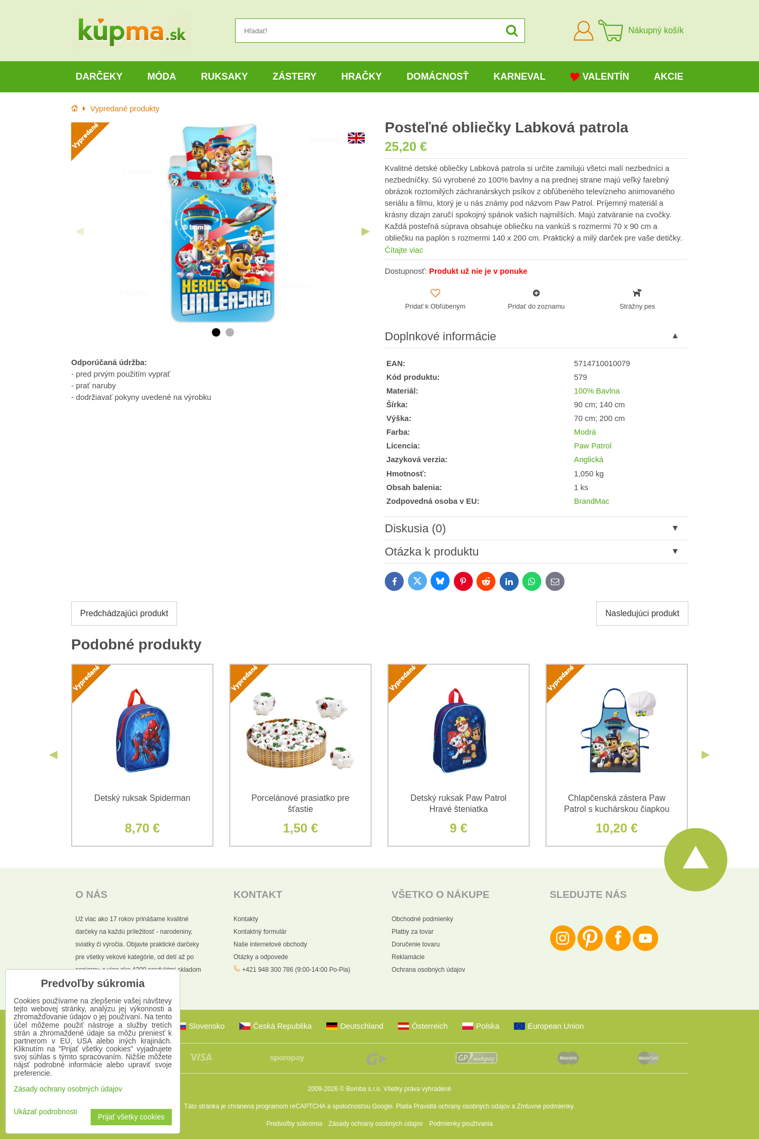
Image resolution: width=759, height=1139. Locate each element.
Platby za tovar (412, 931)
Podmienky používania (461, 1123)
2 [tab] (230, 332)
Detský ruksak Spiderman (142, 797)
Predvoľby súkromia (294, 1123)
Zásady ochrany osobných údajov (375, 1123)
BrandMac (591, 501)
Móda (161, 76)
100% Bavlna (597, 391)
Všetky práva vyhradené (417, 1089)
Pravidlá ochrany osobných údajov (462, 1106)
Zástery (294, 76)
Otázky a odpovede (260, 957)
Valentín (599, 77)
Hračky (361, 76)
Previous (79, 231)
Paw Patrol (592, 446)
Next (365, 231)
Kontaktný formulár (260, 931)
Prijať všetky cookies (131, 1117)
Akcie (669, 76)
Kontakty (245, 919)
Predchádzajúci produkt (124, 613)
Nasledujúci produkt (642, 613)
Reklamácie (408, 957)
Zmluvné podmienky (545, 1106)
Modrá (585, 432)
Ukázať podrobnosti (45, 1112)
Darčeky (98, 76)
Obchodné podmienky (422, 919)
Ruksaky (224, 76)
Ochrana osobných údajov (428, 969)
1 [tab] (216, 332)
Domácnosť (437, 76)
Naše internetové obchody (270, 944)
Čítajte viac (404, 250)
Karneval (519, 76)
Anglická (589, 459)
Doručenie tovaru (416, 944)
